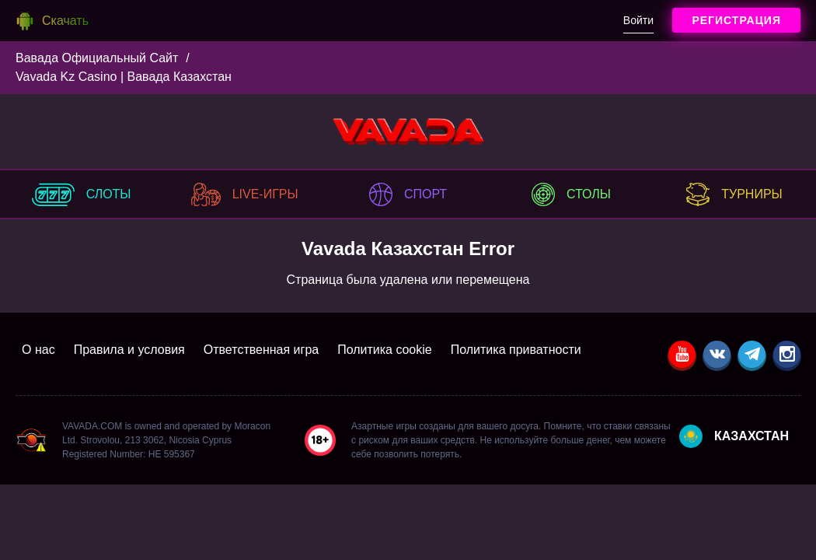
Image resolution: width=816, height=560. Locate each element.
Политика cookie (384, 349)
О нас (38, 349)
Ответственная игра (261, 349)
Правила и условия (129, 349)
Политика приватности (516, 349)
